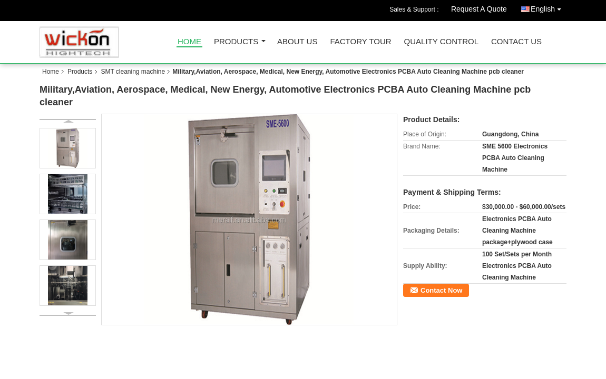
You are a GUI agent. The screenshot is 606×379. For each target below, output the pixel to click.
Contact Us (516, 42)
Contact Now (441, 290)
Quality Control (441, 42)
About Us (297, 42)
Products (236, 42)
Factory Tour (360, 42)
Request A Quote (479, 9)
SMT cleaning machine (133, 71)
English (548, 7)
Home (189, 42)
